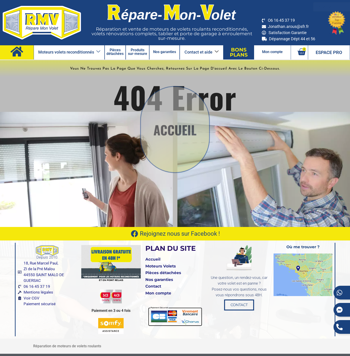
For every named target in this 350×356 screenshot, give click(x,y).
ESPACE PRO (329, 52)
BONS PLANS (239, 52)
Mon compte (272, 52)
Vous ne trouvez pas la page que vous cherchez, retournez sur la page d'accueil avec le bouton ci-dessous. (175, 68)
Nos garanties (164, 52)
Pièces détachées (115, 52)
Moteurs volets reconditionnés (69, 52)
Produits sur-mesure (137, 52)
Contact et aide (201, 52)
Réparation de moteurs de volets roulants (67, 346)
